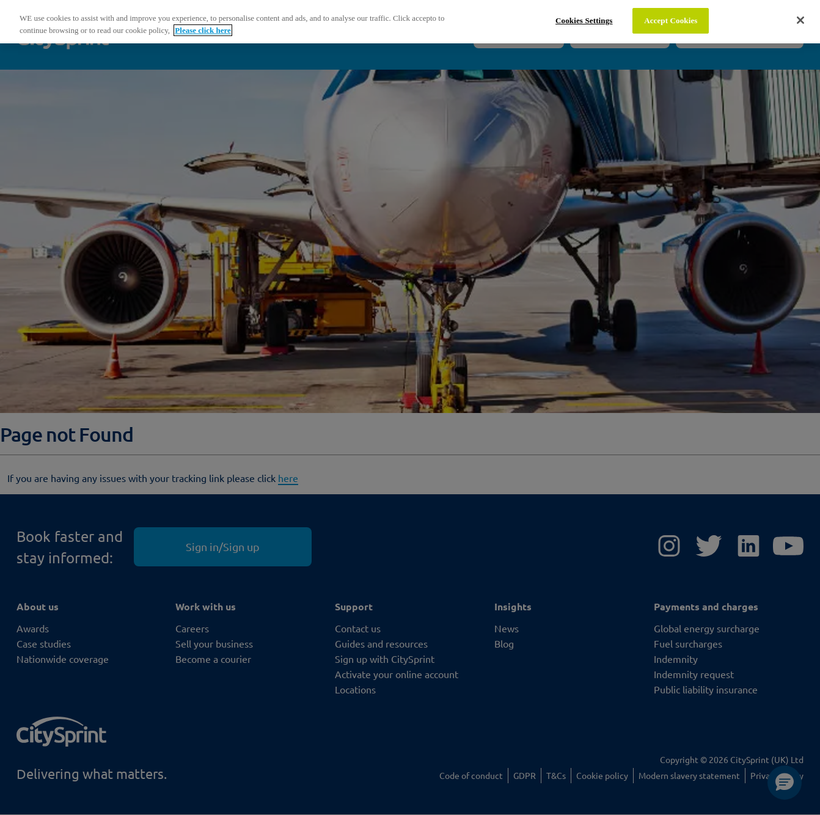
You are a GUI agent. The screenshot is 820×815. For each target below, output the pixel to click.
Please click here (202, 30)
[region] (410, 21)
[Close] (800, 20)
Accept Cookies (670, 20)
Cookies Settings (583, 20)
